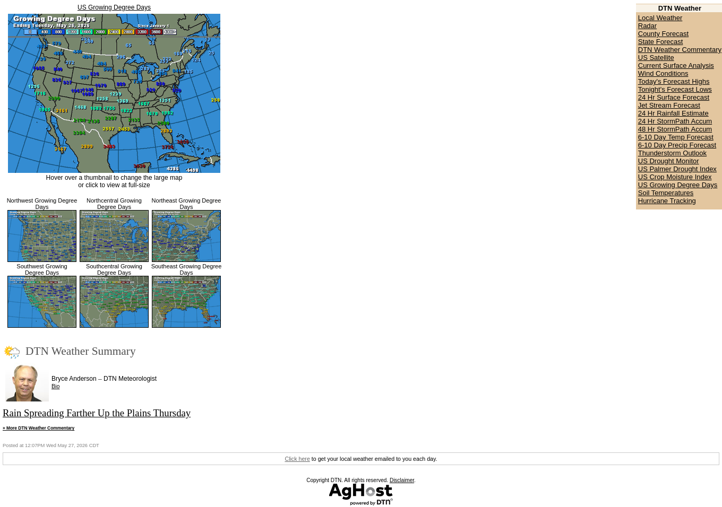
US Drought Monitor (668, 161)
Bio (55, 386)
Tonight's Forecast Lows (675, 89)
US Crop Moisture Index (675, 177)
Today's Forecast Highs (674, 81)
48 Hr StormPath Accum (675, 129)
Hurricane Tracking (667, 201)
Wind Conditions (663, 73)
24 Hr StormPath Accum (675, 121)
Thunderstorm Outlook (672, 153)
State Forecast (660, 42)
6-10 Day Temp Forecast (676, 137)
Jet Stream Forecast (669, 105)
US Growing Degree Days (114, 7)
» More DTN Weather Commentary (38, 428)
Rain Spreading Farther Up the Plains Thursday (97, 412)
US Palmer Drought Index (677, 169)
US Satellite (656, 58)
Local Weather (660, 18)
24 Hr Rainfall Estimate (673, 113)
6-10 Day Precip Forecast (677, 145)
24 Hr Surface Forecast (673, 97)
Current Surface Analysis (676, 65)
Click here (297, 459)
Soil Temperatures (666, 193)
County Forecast (663, 34)
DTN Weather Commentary (679, 50)
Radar (647, 26)
